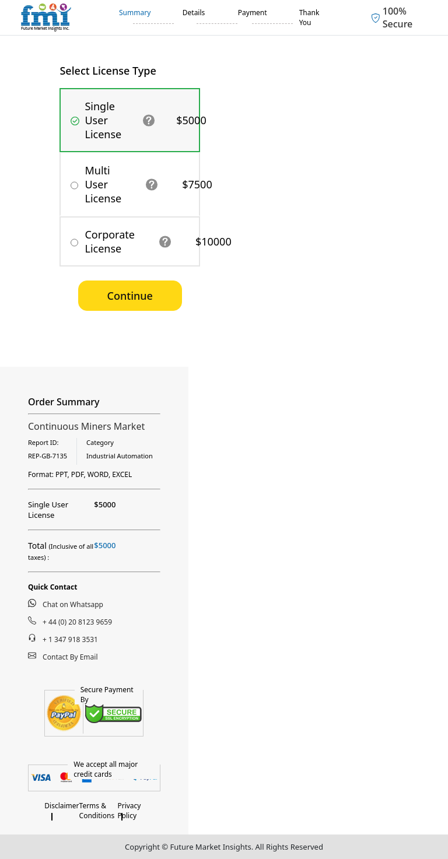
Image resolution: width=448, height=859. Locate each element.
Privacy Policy (129, 811)
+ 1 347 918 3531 (63, 639)
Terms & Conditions (97, 811)
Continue (130, 296)
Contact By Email (63, 656)
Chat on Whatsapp (65, 604)
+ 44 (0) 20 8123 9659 (70, 621)
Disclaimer (61, 806)
